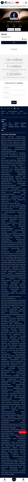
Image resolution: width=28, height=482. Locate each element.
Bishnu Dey (17, 379)
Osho (23, 327)
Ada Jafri (7, 264)
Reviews (13, 113)
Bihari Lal (11, 314)
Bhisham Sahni (6, 136)
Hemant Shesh (19, 266)
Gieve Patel (8, 144)
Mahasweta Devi (16, 154)
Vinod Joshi (20, 402)
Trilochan (6, 176)
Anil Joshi (12, 426)
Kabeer (21, 456)
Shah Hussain (18, 343)
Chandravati (7, 370)
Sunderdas (9, 300)
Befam (7, 411)
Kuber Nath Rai (18, 262)
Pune (9, 123)
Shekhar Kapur (12, 239)
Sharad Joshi (18, 285)
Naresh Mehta (17, 314)
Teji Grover (18, 255)
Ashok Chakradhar (9, 311)
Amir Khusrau (19, 163)
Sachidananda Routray (17, 303)
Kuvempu (13, 163)
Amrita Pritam (15, 348)
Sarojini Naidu (9, 232)
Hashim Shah (8, 338)
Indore (22, 125)
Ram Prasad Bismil (16, 253)
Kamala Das (18, 268)
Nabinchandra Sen (10, 375)
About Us (3, 111)
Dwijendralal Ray (18, 359)
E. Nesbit (9, 320)
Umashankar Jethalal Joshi (12, 438)
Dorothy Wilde (15, 208)
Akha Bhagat (13, 431)
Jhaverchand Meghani (14, 445)
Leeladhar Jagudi (10, 268)
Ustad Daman (18, 329)
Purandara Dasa (8, 162)
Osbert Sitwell (16, 320)
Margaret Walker (8, 217)
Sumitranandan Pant (17, 287)
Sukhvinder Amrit (8, 329)
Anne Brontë (18, 271)
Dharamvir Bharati (21, 6)
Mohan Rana (8, 253)
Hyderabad (23, 123)
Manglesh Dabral (17, 300)
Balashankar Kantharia (10, 444)
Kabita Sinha (7, 356)
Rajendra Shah (16, 433)
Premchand (19, 352)
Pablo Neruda (19, 350)
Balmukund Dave (17, 424)
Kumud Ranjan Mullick (13, 372)
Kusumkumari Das (7, 365)
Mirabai (6, 305)
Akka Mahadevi (18, 160)
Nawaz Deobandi (8, 190)
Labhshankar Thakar (14, 399)
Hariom (7, 470)
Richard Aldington (14, 215)
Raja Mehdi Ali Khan (15, 153)
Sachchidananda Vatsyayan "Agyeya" (13, 460)
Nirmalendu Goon (8, 361)
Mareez (7, 404)
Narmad (7, 424)
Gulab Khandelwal (18, 259)
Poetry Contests (4, 6)
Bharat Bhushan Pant (14, 447)
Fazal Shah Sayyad (10, 334)
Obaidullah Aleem (14, 293)
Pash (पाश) (18, 470)
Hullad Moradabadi (9, 271)
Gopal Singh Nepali (11, 255)
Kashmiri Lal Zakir (17, 217)
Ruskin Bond (9, 291)
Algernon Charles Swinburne (14, 442)
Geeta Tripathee (14, 233)
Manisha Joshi (19, 404)
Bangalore (5, 125)
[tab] (5, 42)
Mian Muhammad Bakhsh (15, 345)
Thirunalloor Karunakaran (12, 223)
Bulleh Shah (8, 347)
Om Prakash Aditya (8, 259)
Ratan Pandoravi (16, 136)
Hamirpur (17, 126)
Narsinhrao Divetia (12, 440)
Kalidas (20, 215)
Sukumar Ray (7, 377)
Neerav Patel (8, 393)
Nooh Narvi (16, 278)
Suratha (15, 203)
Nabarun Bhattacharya (15, 145)
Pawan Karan (15, 244)
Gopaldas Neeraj (9, 435)
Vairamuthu (10, 203)
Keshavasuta (7, 194)
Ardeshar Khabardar (13, 436)
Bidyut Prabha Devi (9, 206)
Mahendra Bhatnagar (12, 235)
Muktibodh (7, 321)
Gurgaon (4, 123)
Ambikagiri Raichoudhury (10, 156)
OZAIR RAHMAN (11, 388)
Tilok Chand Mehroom (11, 142)
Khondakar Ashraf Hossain (12, 246)
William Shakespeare (12, 456)
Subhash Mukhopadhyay (14, 357)
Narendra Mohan (11, 147)
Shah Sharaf (9, 336)
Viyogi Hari (17, 305)
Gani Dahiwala (18, 400)
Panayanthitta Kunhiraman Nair (12, 277)
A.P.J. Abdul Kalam (12, 418)
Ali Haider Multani (12, 323)
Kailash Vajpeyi (13, 257)
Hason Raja (11, 373)
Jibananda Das (12, 386)
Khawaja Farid (19, 341)
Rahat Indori (15, 210)
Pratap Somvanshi (14, 458)
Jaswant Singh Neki (16, 325)
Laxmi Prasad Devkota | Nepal (14, 461)
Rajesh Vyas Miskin (10, 397)
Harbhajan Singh (9, 330)
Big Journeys (13, 6)
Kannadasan (7, 185)
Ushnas (10, 424)
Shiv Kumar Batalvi (17, 332)
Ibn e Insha (8, 287)
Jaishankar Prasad (11, 381)
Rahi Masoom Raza (16, 451)
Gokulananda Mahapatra (16, 212)
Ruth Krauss (13, 214)
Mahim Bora (17, 219)
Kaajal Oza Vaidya (12, 406)
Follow (10, 29)
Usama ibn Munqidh (15, 226)
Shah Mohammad (9, 341)
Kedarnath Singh (9, 449)
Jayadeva (6, 160)
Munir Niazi (18, 330)
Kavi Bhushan (18, 311)
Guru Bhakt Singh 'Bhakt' (11, 138)
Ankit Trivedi (11, 400)
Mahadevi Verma (17, 449)
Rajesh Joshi (18, 185)
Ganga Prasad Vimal (9, 266)
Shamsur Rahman (12, 354)
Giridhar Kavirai (7, 303)
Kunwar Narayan (16, 318)
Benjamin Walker (12, 149)
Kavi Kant (18, 444)
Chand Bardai (11, 305)
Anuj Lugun (17, 221)
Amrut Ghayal (12, 402)
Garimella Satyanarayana (11, 198)
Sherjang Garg (13, 176)
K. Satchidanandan (17, 273)
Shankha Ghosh (15, 356)
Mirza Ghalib (8, 469)
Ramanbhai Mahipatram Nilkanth (13, 415)
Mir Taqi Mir (12, 264)
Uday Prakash (11, 307)
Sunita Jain (11, 201)
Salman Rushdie (8, 244)
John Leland (10, 352)
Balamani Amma (14, 178)
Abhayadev (7, 237)
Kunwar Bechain (11, 454)
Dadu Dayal (8, 302)
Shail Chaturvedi (13, 275)
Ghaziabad (11, 126)
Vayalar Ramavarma (14, 171)
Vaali (11, 185)
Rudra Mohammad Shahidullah (14, 242)
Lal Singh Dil (8, 327)
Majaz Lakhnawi (9, 289)
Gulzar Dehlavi (13, 251)
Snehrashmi (8, 413)
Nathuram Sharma (12, 280)
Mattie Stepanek (15, 241)
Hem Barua (8, 348)
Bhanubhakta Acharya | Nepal (15, 463)
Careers (19, 113)
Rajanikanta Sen (7, 165)
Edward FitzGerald (10, 248)
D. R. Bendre (7, 163)
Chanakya (9, 298)
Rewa (16, 125)
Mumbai (17, 123)
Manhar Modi (15, 393)
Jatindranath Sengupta (15, 366)
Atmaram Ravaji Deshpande (15, 199)
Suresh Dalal (18, 426)
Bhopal (4, 126)
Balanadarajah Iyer (9, 262)
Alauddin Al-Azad (13, 230)
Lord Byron (7, 350)
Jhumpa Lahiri (8, 210)
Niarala (12, 321)
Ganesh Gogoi (19, 156)
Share (18, 29)
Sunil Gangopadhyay (18, 361)
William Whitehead (14, 384)
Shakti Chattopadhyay (16, 377)
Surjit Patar (8, 332)
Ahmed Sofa (8, 154)
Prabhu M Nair (8, 318)
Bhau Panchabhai (12, 196)
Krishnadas (7, 293)
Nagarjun (7, 233)
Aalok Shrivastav (9, 285)
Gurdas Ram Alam (16, 327)
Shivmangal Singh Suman (10, 140)
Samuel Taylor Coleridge (12, 169)
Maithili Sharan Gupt (13, 382)
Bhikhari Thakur (8, 284)
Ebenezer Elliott (18, 452)
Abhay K (6, 366)
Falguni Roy (16, 368)
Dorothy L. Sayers (12, 250)
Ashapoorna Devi (17, 365)
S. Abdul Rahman (15, 181)
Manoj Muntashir (9, 467)
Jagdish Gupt (18, 284)
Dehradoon (23, 126)
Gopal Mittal (6, 145)
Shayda (19, 397)
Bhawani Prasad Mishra (15, 465)
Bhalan (5, 400)
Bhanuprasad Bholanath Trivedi (12, 408)
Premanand (7, 431)
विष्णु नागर (18, 291)
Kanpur (4, 128)
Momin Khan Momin (13, 224)
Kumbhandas (18, 296)
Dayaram (7, 433)
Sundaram (6, 427)
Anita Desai (14, 237)
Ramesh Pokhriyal (17, 165)
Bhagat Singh (9, 452)
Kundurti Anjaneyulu (13, 172)
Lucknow (10, 125)
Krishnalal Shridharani (10, 429)
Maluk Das (13, 302)
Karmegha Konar (14, 180)
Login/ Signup (22, 432)
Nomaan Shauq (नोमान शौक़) (15, 472)
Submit (14, 102)
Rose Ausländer (9, 309)
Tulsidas (11, 160)
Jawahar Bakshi (8, 395)
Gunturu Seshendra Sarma (15, 269)
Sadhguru (6, 472)
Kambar (6, 171)
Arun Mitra (16, 370)
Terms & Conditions (12, 111)
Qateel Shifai (21, 210)
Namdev (6, 230)
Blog (7, 113)
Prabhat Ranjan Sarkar (12, 363)
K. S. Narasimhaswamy (17, 162)
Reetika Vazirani (17, 190)
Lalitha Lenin (9, 189)
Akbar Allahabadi (17, 260)
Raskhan (6, 314)
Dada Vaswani (19, 206)
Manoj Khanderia (17, 417)
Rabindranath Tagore (13, 390)
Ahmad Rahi (18, 336)
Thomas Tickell (17, 347)
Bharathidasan (11, 187)
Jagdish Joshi (17, 395)
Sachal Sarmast (17, 338)
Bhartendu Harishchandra (14, 316)
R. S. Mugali (10, 192)
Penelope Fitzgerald (10, 339)
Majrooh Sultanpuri (10, 282)
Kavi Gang (18, 302)
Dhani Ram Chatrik (9, 343)
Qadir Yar (19, 339)
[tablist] (14, 42)
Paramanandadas (10, 296)
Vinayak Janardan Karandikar (12, 205)
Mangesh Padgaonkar (14, 174)
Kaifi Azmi (12, 470)
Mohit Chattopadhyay (13, 391)
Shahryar (17, 264)
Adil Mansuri (12, 404)
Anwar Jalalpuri (9, 219)
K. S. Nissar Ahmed (16, 167)
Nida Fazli (8, 325)
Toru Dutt (12, 350)
